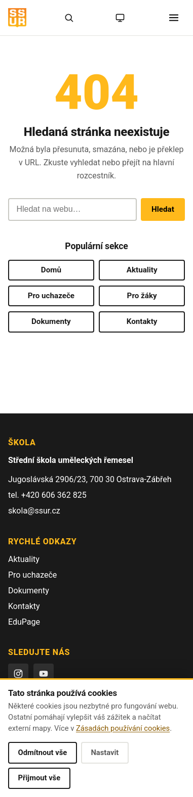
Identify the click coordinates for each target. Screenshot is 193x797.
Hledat (162, 209)
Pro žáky (142, 295)
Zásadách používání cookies (123, 728)
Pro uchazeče (51, 295)
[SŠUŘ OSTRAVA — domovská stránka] (17, 17)
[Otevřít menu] (174, 18)
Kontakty (142, 321)
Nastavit (105, 752)
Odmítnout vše (42, 752)
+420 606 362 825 (54, 495)
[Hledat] (69, 18)
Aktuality (142, 269)
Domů (51, 269)
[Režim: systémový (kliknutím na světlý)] (120, 18)
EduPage (24, 622)
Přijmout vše (39, 777)
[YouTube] (43, 674)
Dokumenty (51, 321)
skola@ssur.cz (34, 510)
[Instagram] (18, 674)
